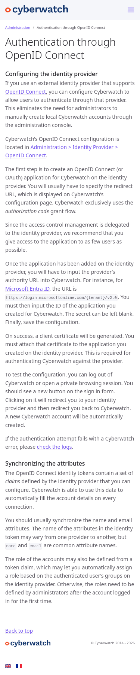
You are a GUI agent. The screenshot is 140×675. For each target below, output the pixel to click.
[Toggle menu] (131, 10)
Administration (17, 27)
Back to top (19, 630)
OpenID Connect (25, 91)
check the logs (54, 446)
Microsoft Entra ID (27, 288)
